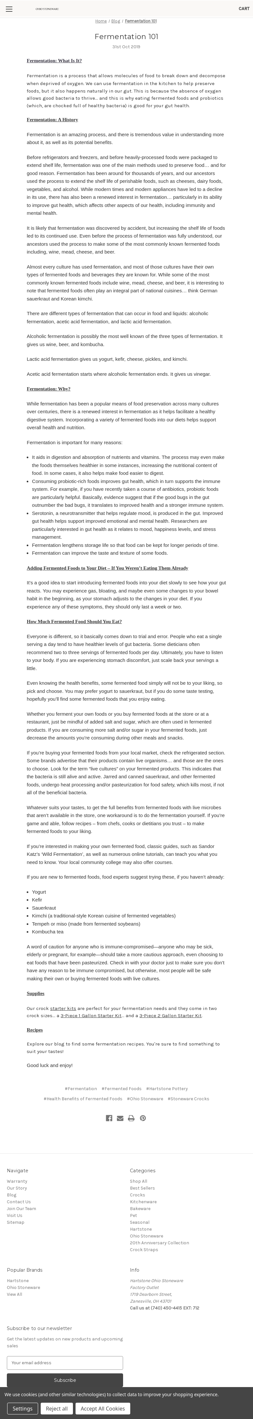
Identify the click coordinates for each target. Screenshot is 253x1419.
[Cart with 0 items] (244, 9)
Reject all (57, 1408)
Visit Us (14, 1185)
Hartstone (141, 1199)
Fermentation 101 (126, 36)
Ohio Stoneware (146, 1206)
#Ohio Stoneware (145, 1069)
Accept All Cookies (103, 1408)
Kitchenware (143, 1172)
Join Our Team (21, 1178)
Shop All (138, 1151)
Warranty (17, 1151)
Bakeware (140, 1178)
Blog (11, 1165)
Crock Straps (144, 1219)
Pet (133, 1185)
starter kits (63, 979)
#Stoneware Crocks (188, 1069)
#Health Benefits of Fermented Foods (83, 1069)
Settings (23, 1408)
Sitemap (15, 1192)
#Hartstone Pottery (167, 1058)
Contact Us (19, 1172)
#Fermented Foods (122, 1058)
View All (14, 1264)
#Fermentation (81, 1058)
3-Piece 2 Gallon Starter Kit (170, 986)
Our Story (17, 1158)
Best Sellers (142, 1158)
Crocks (137, 1165)
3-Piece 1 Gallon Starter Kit (91, 986)
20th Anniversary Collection (159, 1213)
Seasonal (139, 1192)
